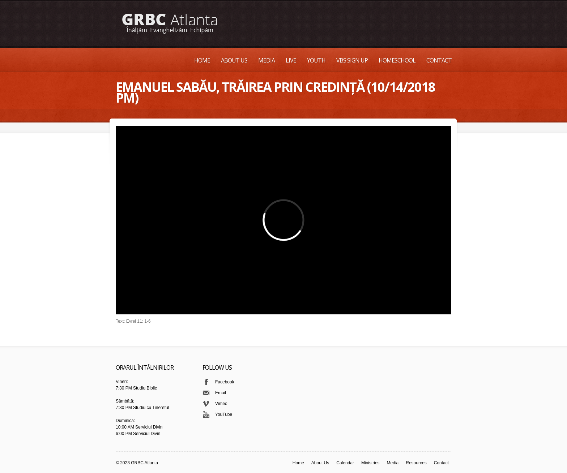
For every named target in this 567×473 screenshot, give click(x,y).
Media (266, 60)
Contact (439, 60)
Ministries (370, 462)
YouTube (223, 414)
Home (202, 60)
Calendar (345, 462)
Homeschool (397, 60)
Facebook (224, 381)
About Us (234, 60)
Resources (416, 462)
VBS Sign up (352, 60)
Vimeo (221, 403)
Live (291, 60)
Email (220, 392)
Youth (316, 60)
